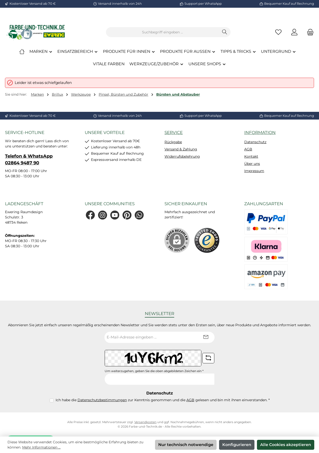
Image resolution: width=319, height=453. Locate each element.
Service (173, 132)
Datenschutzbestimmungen (102, 400)
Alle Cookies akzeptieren (285, 444)
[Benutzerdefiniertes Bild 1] (206, 240)
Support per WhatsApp (203, 3)
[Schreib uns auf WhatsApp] (139, 215)
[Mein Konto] (294, 32)
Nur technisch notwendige (185, 444)
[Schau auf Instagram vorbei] (102, 215)
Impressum (254, 171)
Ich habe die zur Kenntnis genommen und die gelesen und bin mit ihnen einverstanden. (163, 400)
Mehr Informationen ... (41, 447)
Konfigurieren (236, 444)
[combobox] (162, 32)
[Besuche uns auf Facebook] (90, 215)
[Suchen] (225, 32)
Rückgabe (173, 142)
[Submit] (206, 337)
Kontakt (251, 156)
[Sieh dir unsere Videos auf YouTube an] (114, 215)
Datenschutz (255, 142)
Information (260, 132)
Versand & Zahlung (180, 149)
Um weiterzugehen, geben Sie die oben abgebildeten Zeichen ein (154, 371)
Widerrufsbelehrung (182, 156)
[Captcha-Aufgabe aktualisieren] (208, 358)
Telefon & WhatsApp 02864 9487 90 (29, 159)
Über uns (252, 163)
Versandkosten (145, 422)
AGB (248, 149)
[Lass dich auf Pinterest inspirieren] (127, 215)
